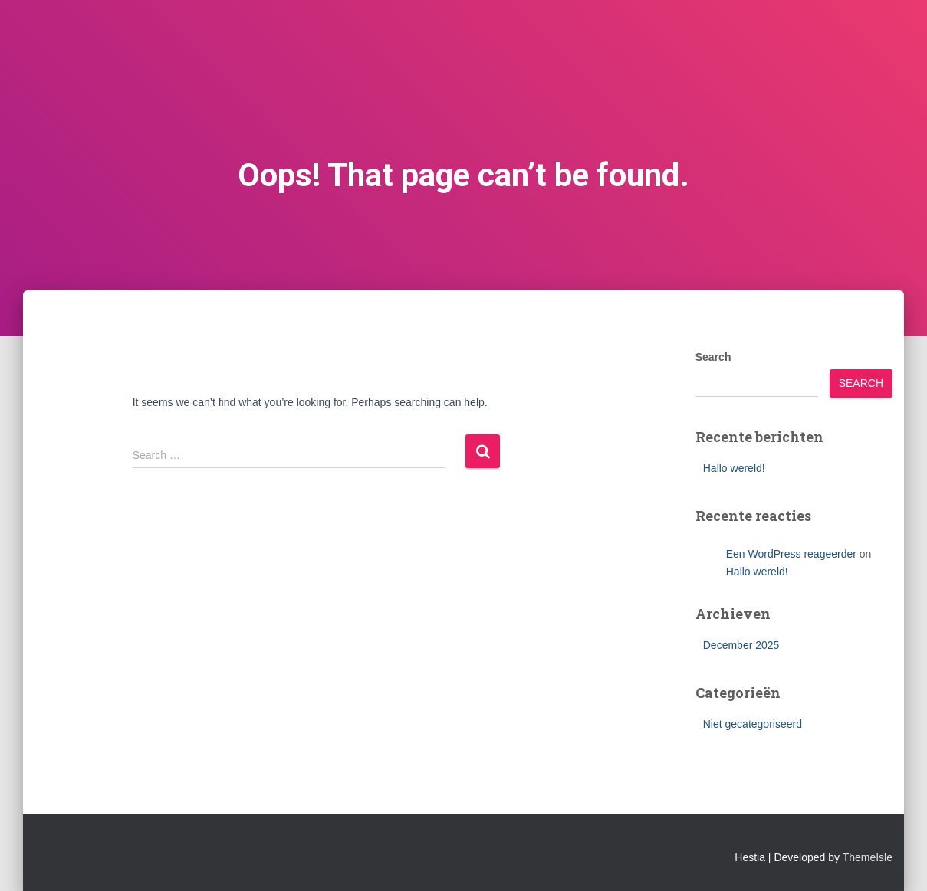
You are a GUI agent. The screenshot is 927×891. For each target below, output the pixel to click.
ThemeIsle (867, 857)
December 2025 (741, 645)
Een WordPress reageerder (791, 554)
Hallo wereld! (734, 468)
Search (713, 357)
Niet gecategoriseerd (752, 724)
